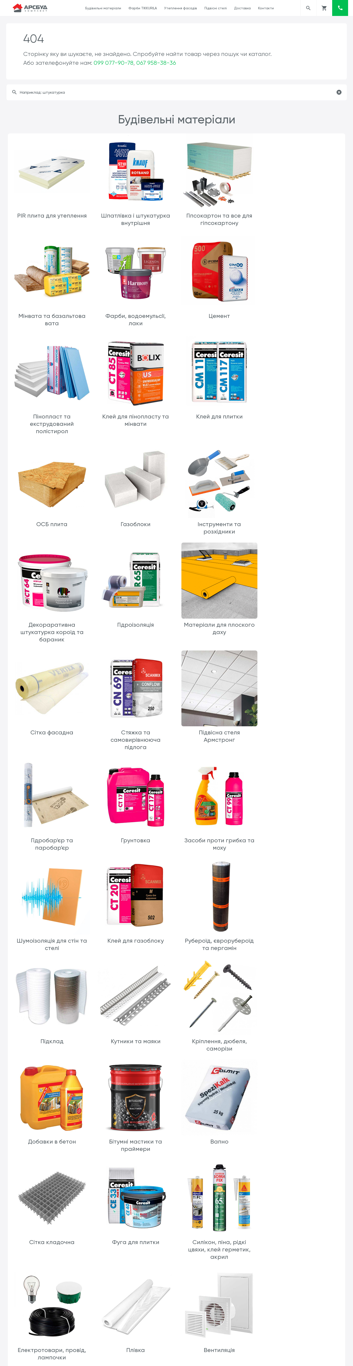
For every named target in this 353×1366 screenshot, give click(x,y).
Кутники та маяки (135, 836)
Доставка (242, 8)
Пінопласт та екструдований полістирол (218, 322)
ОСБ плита (135, 422)
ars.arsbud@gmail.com (198, 1358)
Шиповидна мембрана (301, 1236)
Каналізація (218, 1144)
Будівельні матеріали (103, 8)
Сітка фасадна (301, 522)
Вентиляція (301, 1036)
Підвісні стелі (215, 8)
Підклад (51, 836)
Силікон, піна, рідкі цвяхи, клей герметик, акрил (51, 1044)
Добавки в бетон (301, 836)
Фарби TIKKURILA (142, 8)
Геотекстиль (51, 1329)
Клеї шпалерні (134, 1144)
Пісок (134, 1329)
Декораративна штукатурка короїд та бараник (51, 529)
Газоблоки (218, 422)
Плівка (218, 1036)
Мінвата (51, 1236)
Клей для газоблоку (218, 736)
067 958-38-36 (156, 62)
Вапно (135, 936)
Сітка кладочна (218, 936)
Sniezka (301, 1144)
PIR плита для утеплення (52, 215)
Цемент (135, 315)
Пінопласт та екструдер (134, 1236)
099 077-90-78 (113, 62)
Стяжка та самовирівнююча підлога (52, 637)
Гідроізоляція (134, 522)
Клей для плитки (51, 422)
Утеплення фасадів (180, 8)
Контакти (266, 8)
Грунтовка (301, 629)
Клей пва (51, 1144)
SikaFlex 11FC (218, 1236)
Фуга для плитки (301, 936)
